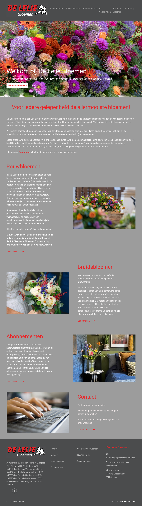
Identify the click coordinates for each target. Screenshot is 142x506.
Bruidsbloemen (73, 8)
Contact (34, 85)
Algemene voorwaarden (87, 449)
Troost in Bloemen (117, 10)
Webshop (129, 8)
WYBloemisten (128, 501)
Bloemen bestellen (17, 85)
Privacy (54, 449)
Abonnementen (90, 8)
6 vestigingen (105, 10)
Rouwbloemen (56, 8)
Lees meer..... (15, 251)
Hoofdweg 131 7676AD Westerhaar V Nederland (115, 473)
